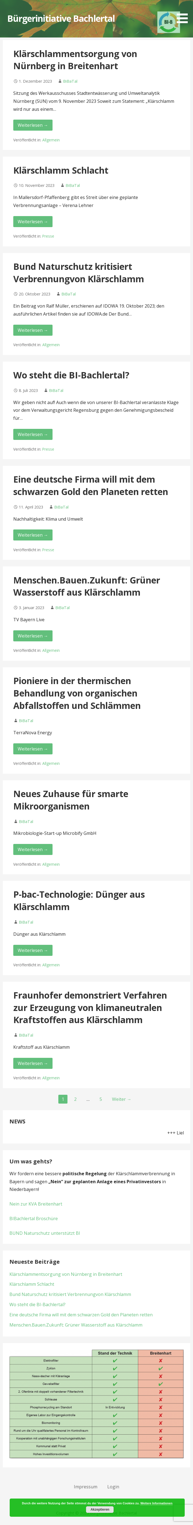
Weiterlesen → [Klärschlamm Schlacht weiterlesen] (33, 222)
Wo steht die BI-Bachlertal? (71, 375)
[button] (184, 12)
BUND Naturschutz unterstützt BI (44, 1233)
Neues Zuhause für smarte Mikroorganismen (70, 800)
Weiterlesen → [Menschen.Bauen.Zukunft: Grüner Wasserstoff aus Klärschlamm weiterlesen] (33, 636)
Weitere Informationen (156, 1503)
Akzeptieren (99, 1509)
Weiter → (121, 1099)
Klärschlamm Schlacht (60, 170)
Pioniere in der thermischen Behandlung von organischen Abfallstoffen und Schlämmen (77, 693)
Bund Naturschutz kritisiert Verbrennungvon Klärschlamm (78, 272)
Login (113, 1487)
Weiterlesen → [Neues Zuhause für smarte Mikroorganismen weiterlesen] (33, 849)
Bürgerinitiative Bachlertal (61, 18)
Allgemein (51, 139)
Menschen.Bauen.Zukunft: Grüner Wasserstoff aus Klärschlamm (86, 586)
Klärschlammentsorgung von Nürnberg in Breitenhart (75, 60)
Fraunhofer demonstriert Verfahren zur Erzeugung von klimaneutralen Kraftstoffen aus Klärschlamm (90, 1007)
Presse (48, 236)
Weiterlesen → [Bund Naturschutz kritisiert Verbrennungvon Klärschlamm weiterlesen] (33, 330)
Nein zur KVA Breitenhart (35, 1204)
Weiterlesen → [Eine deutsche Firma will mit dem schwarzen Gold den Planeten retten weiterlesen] (33, 535)
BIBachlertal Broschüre (33, 1218)
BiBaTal (70, 81)
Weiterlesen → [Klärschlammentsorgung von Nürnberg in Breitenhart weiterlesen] (33, 125)
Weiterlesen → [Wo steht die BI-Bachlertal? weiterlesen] (33, 434)
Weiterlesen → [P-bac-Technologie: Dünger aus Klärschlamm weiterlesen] (33, 950)
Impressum (85, 1487)
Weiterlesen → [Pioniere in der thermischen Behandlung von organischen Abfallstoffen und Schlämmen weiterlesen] (33, 749)
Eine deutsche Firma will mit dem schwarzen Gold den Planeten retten (90, 485)
